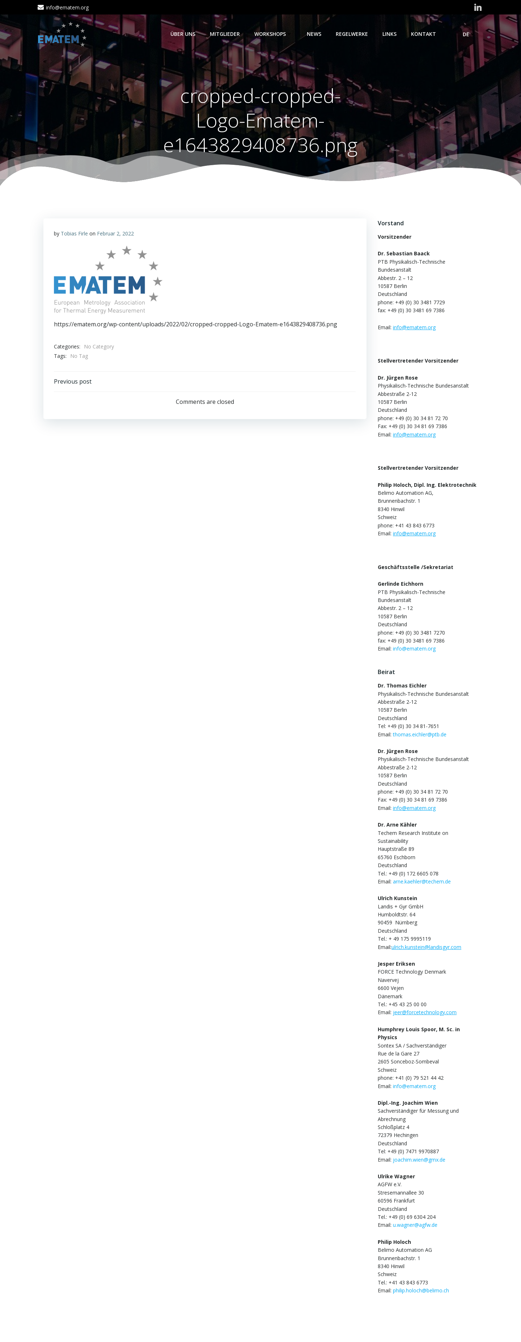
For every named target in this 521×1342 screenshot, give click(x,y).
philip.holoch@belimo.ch (421, 1290)
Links (390, 33)
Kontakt (423, 33)
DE (469, 34)
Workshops (274, 33)
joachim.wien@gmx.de (419, 1159)
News (314, 33)
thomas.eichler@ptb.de (419, 734)
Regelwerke (352, 33)
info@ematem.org (414, 648)
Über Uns (183, 33)
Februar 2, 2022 (115, 234)
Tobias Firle (74, 234)
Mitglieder (225, 33)
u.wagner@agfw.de (415, 1225)
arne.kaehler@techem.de (421, 881)
